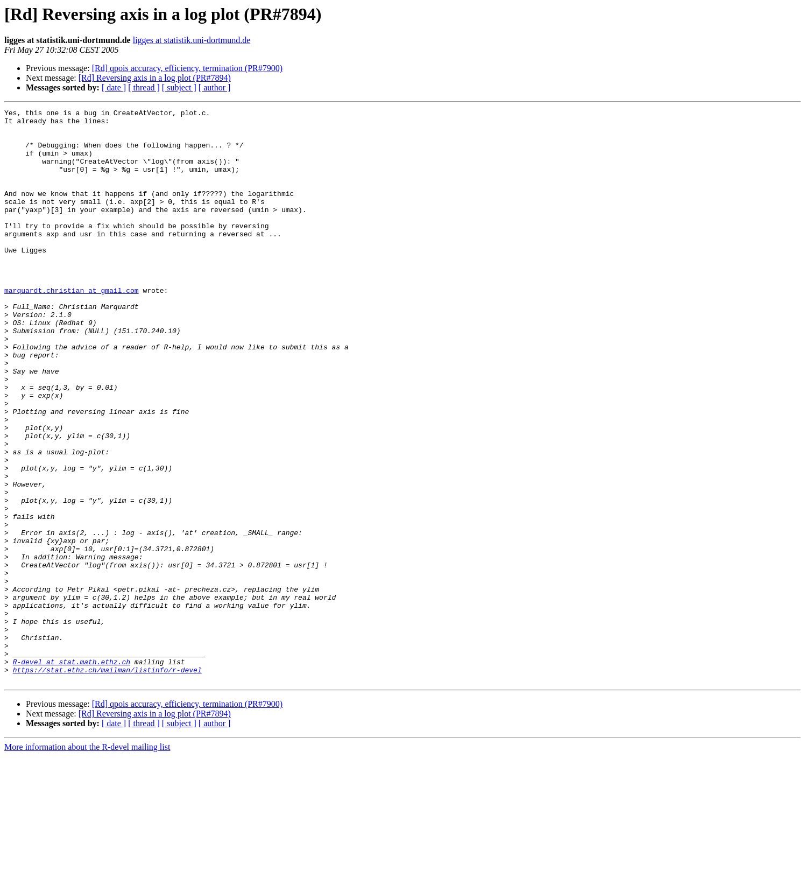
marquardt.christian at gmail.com (71, 327)
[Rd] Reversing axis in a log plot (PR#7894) (155, 77)
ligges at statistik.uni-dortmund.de (192, 40)
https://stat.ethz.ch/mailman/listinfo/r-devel (107, 783)
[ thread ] (144, 87)
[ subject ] (179, 87)
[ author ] (215, 87)
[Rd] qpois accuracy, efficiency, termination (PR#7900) (187, 68)
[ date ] (114, 87)
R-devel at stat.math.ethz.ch (71, 773)
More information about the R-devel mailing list (87, 861)
